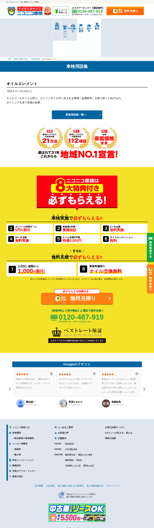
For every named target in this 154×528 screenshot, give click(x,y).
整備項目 (16, 439)
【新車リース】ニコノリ (77, 502)
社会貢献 (50, 459)
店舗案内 (135, 26)
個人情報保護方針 (95, 459)
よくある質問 (89, 26)
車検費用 (18, 26)
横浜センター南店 (85, 428)
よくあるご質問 (65, 400)
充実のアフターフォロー (24, 444)
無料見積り (131, 10)
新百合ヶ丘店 (88, 439)
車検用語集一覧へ (76, 88)
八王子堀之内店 (71, 422)
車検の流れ (65, 27)
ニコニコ (62, 11)
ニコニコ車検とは (21, 400)
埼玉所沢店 (69, 417)
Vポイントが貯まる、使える (118, 406)
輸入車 (17, 428)
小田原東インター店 (73, 439)
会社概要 (39, 459)
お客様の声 (112, 26)
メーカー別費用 (19, 417)
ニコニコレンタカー (73, 518)
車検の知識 (110, 411)
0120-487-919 (81, 290)
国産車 (17, 422)
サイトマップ (113, 459)
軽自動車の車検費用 (24, 411)
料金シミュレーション (42, 26)
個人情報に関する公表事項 (71, 459)
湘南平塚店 (69, 433)
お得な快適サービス (114, 400)
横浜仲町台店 (70, 428)
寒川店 (79, 433)
